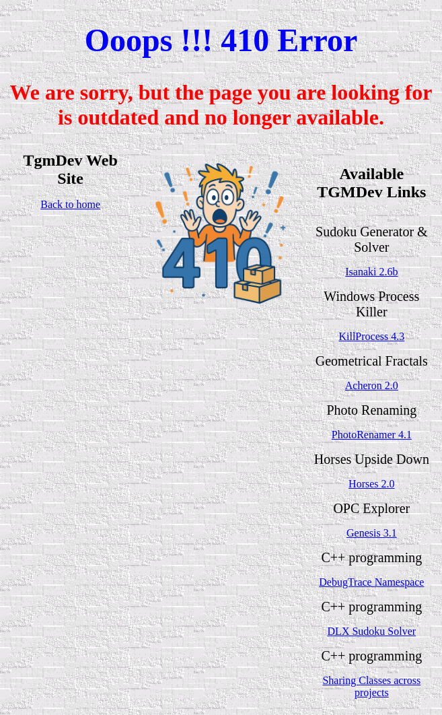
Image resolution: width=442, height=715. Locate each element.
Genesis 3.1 (371, 533)
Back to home (70, 204)
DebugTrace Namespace (371, 582)
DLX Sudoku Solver (372, 631)
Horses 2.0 (371, 483)
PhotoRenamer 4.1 (372, 434)
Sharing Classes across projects (371, 686)
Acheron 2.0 (371, 385)
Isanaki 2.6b (371, 271)
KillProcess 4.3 (371, 336)
